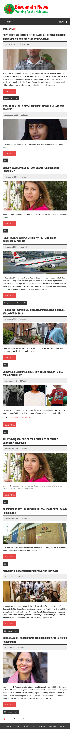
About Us (8, 726)
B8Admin (25, 44)
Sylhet (18, 303)
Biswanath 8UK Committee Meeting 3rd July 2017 (30, 571)
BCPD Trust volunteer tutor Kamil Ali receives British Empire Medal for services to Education (34, 36)
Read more (9, 91)
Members (52, 726)
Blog (17, 726)
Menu (9, 22)
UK (16, 98)
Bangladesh (8, 303)
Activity (62, 726)
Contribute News (29, 726)
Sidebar (61, 22)
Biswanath (8, 98)
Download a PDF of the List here (22, 417)
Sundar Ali (23, 247)
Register (42, 726)
